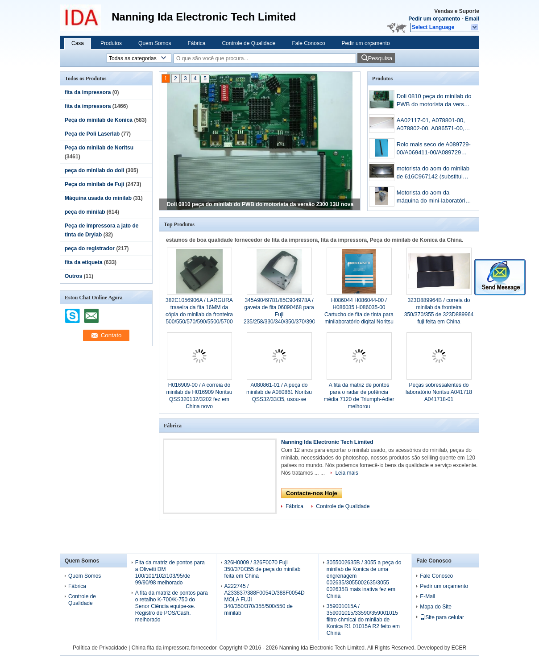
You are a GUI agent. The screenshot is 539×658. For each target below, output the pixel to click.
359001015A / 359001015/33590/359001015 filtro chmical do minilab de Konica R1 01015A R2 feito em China (363, 619)
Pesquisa (380, 58)
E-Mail (427, 596)
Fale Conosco (308, 43)
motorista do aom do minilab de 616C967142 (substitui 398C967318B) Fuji (433, 173)
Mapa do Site (436, 607)
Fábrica (196, 43)
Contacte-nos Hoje (311, 493)
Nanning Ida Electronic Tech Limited (327, 442)
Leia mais (346, 473)
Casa (77, 43)
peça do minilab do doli (94, 170)
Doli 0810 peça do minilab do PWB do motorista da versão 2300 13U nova (260, 204)
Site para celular (442, 617)
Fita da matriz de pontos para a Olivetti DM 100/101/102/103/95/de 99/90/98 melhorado (170, 572)
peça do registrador (90, 248)
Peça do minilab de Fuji (94, 184)
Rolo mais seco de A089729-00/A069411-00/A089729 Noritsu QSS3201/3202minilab (434, 149)
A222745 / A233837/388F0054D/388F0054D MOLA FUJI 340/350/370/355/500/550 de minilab (264, 599)
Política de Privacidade (100, 648)
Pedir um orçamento (434, 19)
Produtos (111, 43)
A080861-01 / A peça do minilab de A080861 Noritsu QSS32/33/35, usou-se (279, 392)
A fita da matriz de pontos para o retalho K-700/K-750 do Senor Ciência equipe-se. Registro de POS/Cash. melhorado (171, 606)
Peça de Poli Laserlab (92, 134)
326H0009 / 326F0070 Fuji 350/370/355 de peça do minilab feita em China (262, 569)
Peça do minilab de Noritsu (99, 148)
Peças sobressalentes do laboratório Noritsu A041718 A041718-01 (439, 392)
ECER (459, 648)
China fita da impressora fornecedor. (176, 648)
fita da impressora (88, 92)
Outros (73, 276)
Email (472, 19)
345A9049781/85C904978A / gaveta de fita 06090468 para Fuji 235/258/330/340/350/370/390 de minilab (279, 314)
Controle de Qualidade (248, 43)
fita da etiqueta (84, 262)
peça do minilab (85, 212)
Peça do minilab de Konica (99, 120)
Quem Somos (154, 43)
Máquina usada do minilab (98, 198)
